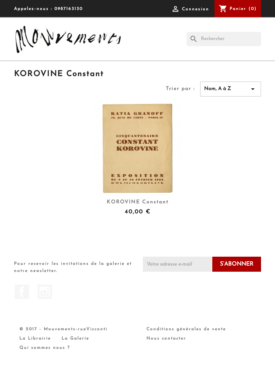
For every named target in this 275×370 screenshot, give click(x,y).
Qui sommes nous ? (44, 348)
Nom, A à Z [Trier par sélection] (230, 89)
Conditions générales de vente (186, 329)
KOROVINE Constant (138, 202)
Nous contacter (166, 338)
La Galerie (75, 338)
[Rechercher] (224, 39)
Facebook (22, 292)
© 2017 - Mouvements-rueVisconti (63, 329)
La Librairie (35, 338)
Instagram (45, 292)
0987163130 (68, 9)
